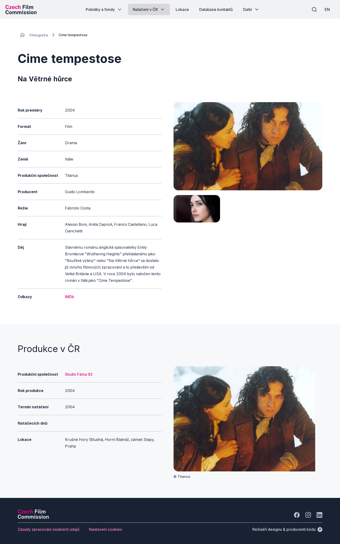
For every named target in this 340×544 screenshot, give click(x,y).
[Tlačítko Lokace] (182, 9)
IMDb (69, 296)
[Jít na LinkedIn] (319, 515)
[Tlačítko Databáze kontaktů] (216, 9)
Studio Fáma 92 (79, 374)
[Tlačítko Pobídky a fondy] (104, 9)
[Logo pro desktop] (22, 9)
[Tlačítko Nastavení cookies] (105, 529)
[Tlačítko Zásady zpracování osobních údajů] (49, 529)
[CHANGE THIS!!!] (22, 35)
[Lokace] (39, 35)
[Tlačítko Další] (251, 9)
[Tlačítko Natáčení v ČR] (149, 9)
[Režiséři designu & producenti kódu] (287, 529)
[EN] (325, 9)
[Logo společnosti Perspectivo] (33, 517)
